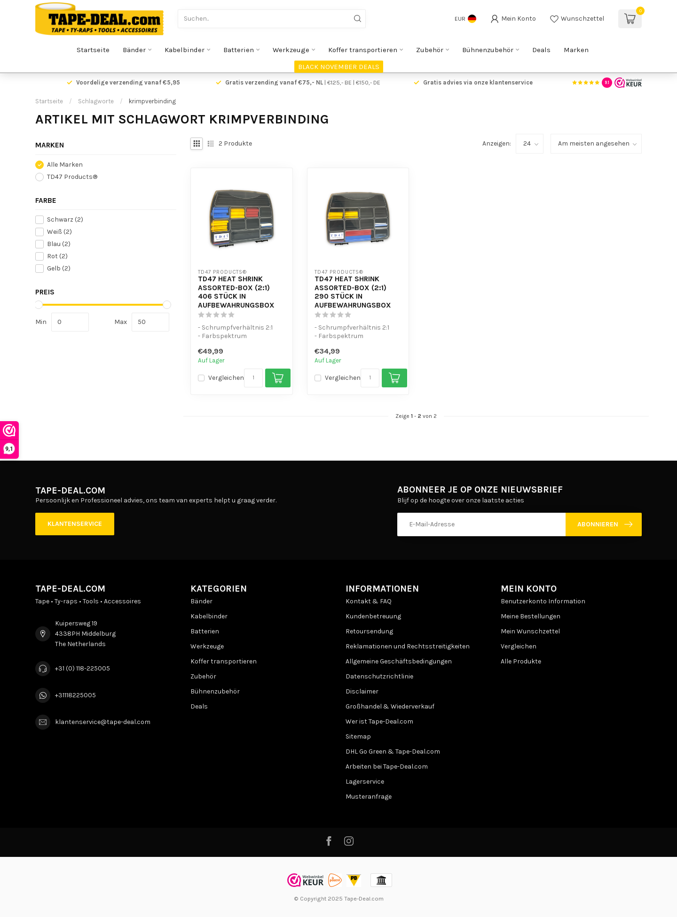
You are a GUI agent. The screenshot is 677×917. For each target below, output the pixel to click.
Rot (57, 256)
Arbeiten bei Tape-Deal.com (387, 767)
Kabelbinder (185, 50)
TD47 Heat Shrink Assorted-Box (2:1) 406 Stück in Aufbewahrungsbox (236, 292)
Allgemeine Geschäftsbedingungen (399, 661)
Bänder (134, 50)
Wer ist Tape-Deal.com (379, 721)
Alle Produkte (521, 661)
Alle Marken (65, 164)
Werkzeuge (291, 50)
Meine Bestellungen (530, 616)
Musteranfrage (369, 797)
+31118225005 (75, 695)
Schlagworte (96, 101)
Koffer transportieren (362, 50)
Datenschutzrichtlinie (379, 676)
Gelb (59, 268)
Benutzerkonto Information (543, 601)
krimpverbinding (152, 101)
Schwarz (65, 219)
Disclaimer (362, 691)
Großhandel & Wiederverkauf (390, 706)
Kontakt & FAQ (369, 601)
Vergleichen (226, 377)
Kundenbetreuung (373, 616)
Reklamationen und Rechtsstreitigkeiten (408, 646)
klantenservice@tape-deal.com (102, 722)
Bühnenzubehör (487, 50)
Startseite (93, 50)
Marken (576, 50)
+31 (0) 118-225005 (82, 668)
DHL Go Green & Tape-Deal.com (393, 751)
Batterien (238, 50)
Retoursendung (369, 631)
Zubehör (429, 50)
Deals (541, 50)
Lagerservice (365, 782)
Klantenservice (74, 524)
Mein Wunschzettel (530, 631)
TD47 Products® (72, 176)
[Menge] (253, 378)
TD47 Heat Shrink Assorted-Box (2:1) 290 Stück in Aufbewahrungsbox (353, 292)
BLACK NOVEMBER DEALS (338, 66)
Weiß (59, 231)
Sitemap (358, 736)
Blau (59, 243)
